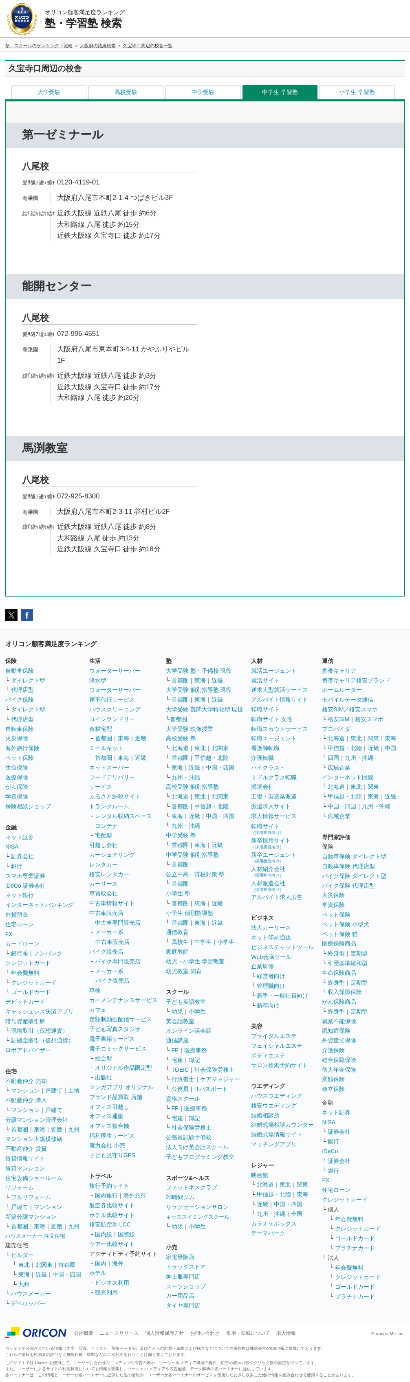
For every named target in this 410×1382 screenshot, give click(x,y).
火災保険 (16, 738)
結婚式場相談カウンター (282, 1124)
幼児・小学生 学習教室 (195, 961)
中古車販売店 (106, 913)
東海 (39, 1129)
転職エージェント (274, 738)
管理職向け (271, 986)
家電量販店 (180, 1257)
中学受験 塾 (181, 835)
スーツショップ (186, 1286)
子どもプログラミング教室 (200, 1157)
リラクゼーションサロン (197, 1207)
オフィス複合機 (109, 1126)
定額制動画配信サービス (120, 1019)
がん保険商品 (339, 1001)
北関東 (44, 1264)
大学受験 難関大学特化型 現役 (204, 709)
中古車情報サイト (112, 903)
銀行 (16, 866)
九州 (73, 1129)
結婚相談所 (265, 1115)
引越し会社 (103, 845)
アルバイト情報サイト (279, 699)
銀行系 (19, 953)
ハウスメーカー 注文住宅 (35, 1236)
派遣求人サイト (271, 806)
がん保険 (16, 786)
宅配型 (103, 835)
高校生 (180, 942)
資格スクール (183, 1098)
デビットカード (25, 1001)
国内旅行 (106, 1195)
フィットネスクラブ (191, 1187)
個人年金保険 (339, 1069)
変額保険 (333, 1079)
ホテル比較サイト (112, 1215)
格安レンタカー (109, 874)
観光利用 (106, 1292)
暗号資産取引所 (25, 1021)
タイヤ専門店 (183, 1305)
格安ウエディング (274, 1105)
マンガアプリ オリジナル (121, 1087)
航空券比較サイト (112, 1205)
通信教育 (177, 932)
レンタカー (103, 864)
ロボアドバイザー (28, 1050)
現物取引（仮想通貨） (39, 1030)
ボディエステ (268, 1055)
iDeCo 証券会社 (25, 885)
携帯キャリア (339, 670)
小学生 (225, 942)
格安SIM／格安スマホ (350, 709)
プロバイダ (336, 729)
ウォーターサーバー (115, 670)
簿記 (194, 1060)
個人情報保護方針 (164, 1333)
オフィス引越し (109, 1106)
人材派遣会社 (268, 886)
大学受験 (48, 92)
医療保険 (16, 777)
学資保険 (16, 796)
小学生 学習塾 (357, 92)
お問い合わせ (205, 1333)
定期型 (359, 953)
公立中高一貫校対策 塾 (195, 874)
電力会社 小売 (107, 1145)
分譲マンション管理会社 (36, 1120)
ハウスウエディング (276, 1095)
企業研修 (262, 966)
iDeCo (330, 1151)
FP (175, 1050)
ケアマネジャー (220, 1079)
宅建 (177, 1060)
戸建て (53, 1090)
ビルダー (22, 1255)
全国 (296, 1214)
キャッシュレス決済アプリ (39, 1011)
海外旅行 (134, 1195)
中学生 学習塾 (280, 92)
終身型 (336, 953)
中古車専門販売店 (118, 922)
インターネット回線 (347, 777)
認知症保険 (336, 1030)
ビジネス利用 (112, 1282)
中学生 (203, 942)
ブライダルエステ (274, 1036)
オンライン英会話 (189, 1030)
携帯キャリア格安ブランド (356, 680)
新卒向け (268, 1005)
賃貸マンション (25, 1168)
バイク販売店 (106, 951)
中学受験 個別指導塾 (192, 854)
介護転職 (262, 758)
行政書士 (183, 1079)
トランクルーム (109, 806)
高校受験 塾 (181, 738)
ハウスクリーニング (115, 709)
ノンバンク (48, 953)
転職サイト (265, 709)
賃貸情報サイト (25, 1158)
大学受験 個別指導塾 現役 (199, 690)
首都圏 (19, 1129)
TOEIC (180, 1069)
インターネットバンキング (39, 905)
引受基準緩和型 (348, 963)
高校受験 (126, 92)
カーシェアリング (112, 854)
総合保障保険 (339, 1060)
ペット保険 (19, 758)
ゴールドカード (31, 992)
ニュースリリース (119, 1333)
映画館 (259, 1175)
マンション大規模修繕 (33, 1139)
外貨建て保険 (339, 1040)
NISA (12, 846)
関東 (302, 1184)
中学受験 (203, 92)
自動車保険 (19, 670)
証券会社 (22, 856)
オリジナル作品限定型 (123, 1067)
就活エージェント (274, 670)
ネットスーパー (109, 767)
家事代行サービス (112, 699)
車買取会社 (103, 893)
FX (9, 934)
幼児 (177, 1011)
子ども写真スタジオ (115, 1029)
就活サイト (265, 680)
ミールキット (106, 748)
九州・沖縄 (186, 777)
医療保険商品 (339, 943)
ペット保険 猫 (340, 934)
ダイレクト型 (28, 680)
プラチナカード (355, 1248)
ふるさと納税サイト (115, 796)
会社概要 (83, 1333)
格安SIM (338, 719)
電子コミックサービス (117, 1048)
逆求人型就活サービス (279, 690)
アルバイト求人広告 (276, 897)
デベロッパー (28, 1303)
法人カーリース (271, 927)
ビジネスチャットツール (282, 947)
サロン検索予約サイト (279, 1065)
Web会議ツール (271, 957)
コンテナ (106, 826)
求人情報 (286, 1333)
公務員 (180, 1089)
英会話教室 (180, 1021)
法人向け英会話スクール (197, 1147)
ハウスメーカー (31, 1293)
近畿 (56, 1129)
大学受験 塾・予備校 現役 (199, 670)
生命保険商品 (339, 973)
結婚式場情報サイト (276, 1134)
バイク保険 (19, 699)
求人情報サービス (274, 816)
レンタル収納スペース (123, 816)
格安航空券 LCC (110, 1224)
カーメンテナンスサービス (123, 1000)
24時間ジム (180, 1197)
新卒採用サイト (271, 843)
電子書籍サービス (112, 1038)
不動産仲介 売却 (26, 1081)
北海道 (180, 748)
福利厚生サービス (112, 1135)
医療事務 (195, 1050)
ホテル (97, 1273)
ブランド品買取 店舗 (115, 1097)
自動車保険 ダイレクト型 (354, 856)
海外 (117, 1263)
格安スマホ (369, 719)
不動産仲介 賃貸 (26, 1148)
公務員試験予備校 (189, 1137)
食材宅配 (100, 729)
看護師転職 (265, 748)
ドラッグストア (186, 1267)
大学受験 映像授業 (189, 729)
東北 (24, 1264)
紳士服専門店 (183, 1276)
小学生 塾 (178, 893)
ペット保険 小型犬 (345, 924)
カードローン (22, 943)
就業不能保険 (339, 1021)
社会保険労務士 (214, 1069)
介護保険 (333, 1050)
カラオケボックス (274, 1223)
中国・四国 (67, 1274)
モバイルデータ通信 (347, 699)
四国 (333, 758)
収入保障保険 (345, 992)
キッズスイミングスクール (197, 1217)
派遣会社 (262, 786)
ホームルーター (342, 690)
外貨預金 (16, 914)
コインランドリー (112, 719)
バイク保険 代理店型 (348, 885)
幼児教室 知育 (184, 971)
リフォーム (19, 1187)
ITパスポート (211, 1089)
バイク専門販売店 (118, 961)
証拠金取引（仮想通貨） (42, 1040)
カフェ (97, 1010)
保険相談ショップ (28, 806)
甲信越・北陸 (211, 758)
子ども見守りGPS (112, 1155)
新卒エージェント (274, 857)
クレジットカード (28, 963)
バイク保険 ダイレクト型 (354, 876)
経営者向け (271, 976)
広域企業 (339, 767)
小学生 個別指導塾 (189, 913)
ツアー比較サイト (112, 1244)
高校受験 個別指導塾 (192, 786)
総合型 (103, 1058)
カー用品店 (180, 1295)
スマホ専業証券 (25, 876)
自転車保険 (19, 729)
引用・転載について (248, 1333)
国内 (100, 1263)
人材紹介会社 (268, 871)
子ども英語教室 (186, 1001)
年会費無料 (25, 973)
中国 (390, 748)
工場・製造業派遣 (274, 796)
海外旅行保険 (22, 748)
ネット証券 (19, 837)
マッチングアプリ (274, 1144)
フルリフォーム (31, 1197)
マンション (25, 1090)
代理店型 (22, 690)
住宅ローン (19, 924)
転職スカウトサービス (279, 729)
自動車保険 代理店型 (348, 866)
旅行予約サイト (109, 1185)
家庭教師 (177, 951)
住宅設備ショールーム (33, 1178)
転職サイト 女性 (272, 719)
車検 (95, 990)
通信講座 (177, 1040)
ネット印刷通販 (271, 937)
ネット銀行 (19, 895)
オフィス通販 (106, 1116)
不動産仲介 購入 (26, 1100)
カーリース (103, 883)
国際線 (126, 1234)
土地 (73, 1090)
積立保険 (333, 1089)
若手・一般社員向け (282, 995)
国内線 (103, 1234)
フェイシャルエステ (276, 1045)
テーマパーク (268, 1233)
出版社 (103, 1077)
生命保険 (16, 767)
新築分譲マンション (31, 1216)
